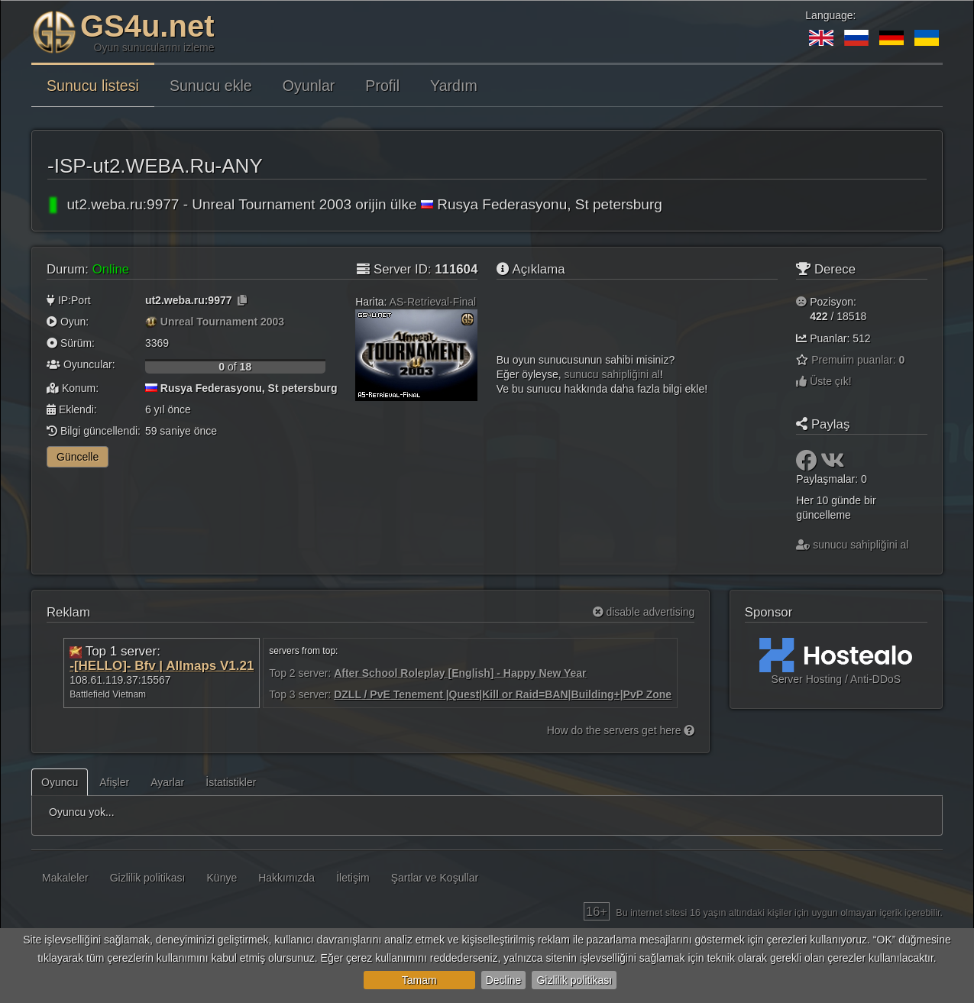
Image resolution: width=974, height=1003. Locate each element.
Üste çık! (823, 381)
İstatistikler (230, 782)
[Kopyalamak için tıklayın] (242, 300)
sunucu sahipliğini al (611, 374)
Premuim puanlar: (857, 360)
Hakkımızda (286, 878)
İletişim (353, 878)
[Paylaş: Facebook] (808, 464)
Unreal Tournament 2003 (222, 321)
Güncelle (78, 457)
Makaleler (65, 878)
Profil (382, 85)
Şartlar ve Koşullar (434, 878)
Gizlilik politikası (574, 980)
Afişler (114, 782)
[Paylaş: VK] (832, 464)
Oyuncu (59, 782)
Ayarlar (167, 782)
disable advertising (644, 612)
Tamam (419, 980)
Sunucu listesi (93, 85)
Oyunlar (309, 85)
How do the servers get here (621, 730)
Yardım (453, 85)
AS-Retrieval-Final (433, 302)
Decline (504, 980)
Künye (222, 878)
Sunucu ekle (211, 85)
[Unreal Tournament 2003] (151, 321)
